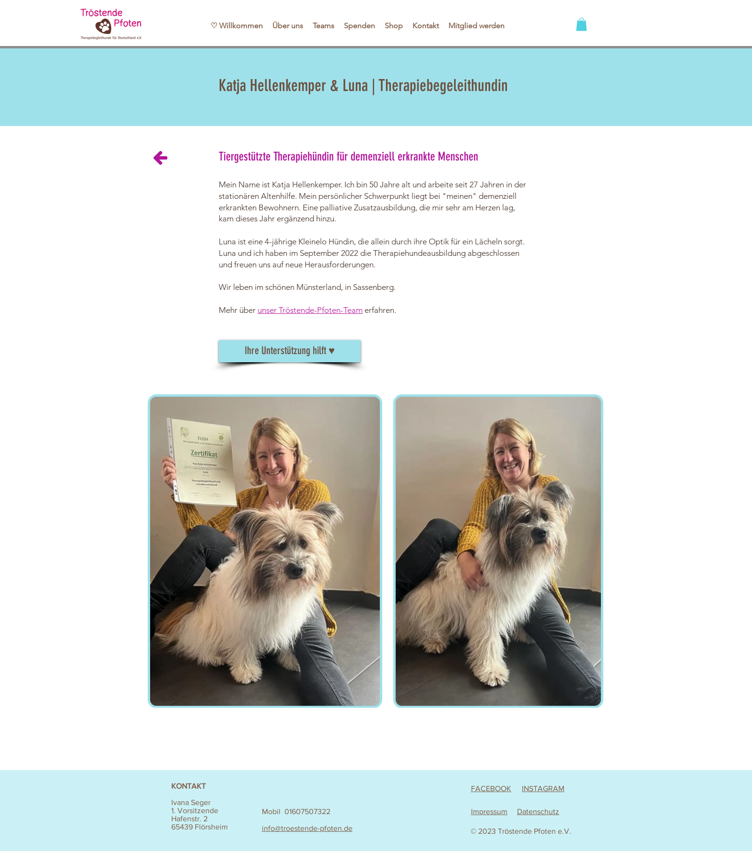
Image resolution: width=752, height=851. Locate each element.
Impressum (489, 811)
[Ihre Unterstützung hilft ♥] (290, 351)
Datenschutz (538, 811)
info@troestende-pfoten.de (307, 828)
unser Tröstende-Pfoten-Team (310, 310)
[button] (581, 24)
